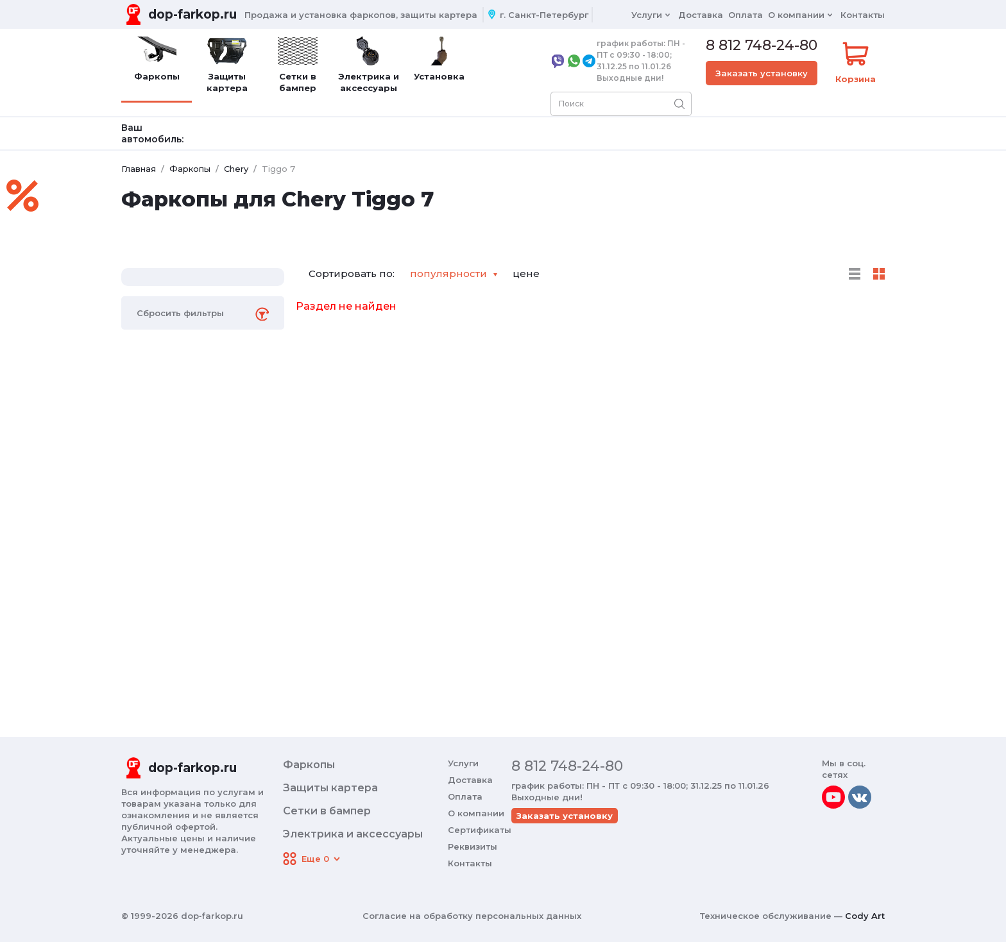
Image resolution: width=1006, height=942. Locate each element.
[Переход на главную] (179, 14)
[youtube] (833, 797)
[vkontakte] (859, 797)
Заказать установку (761, 73)
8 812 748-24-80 (761, 45)
